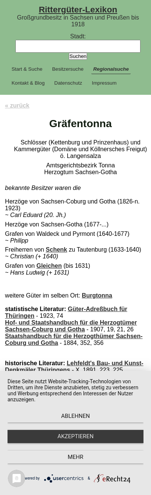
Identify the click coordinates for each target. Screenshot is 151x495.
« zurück (17, 105)
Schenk (56, 249)
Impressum (104, 83)
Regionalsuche (111, 69)
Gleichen (49, 266)
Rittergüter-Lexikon (78, 9)
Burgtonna (97, 295)
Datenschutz (68, 83)
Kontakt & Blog (28, 83)
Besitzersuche (68, 69)
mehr (75, 457)
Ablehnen (75, 416)
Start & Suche (27, 69)
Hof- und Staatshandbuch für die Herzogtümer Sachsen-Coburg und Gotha (71, 326)
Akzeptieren (75, 436)
